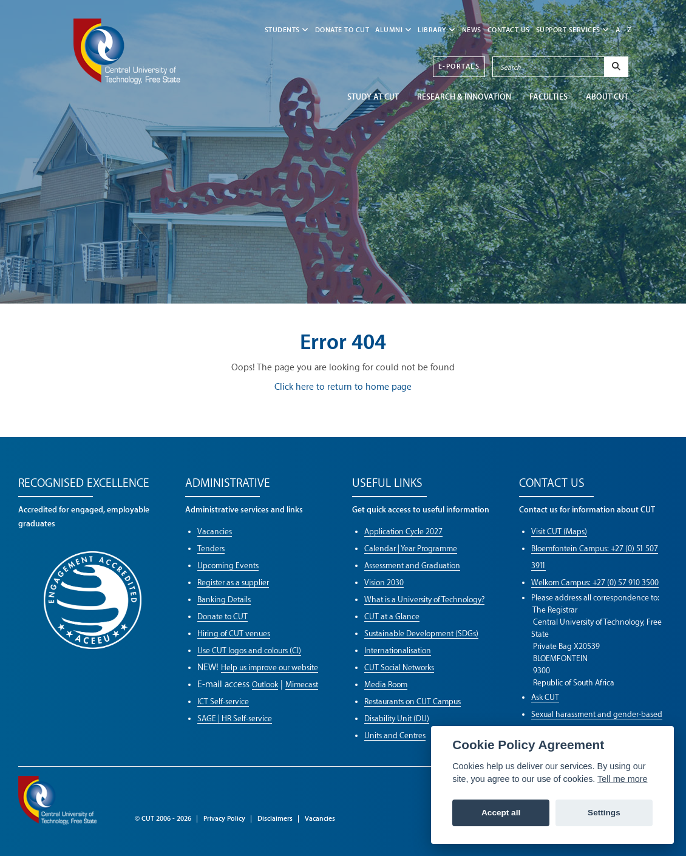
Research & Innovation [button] (464, 96)
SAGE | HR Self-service (234, 718)
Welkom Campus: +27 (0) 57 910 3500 (595, 582)
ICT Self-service (223, 701)
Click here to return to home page (343, 387)
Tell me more (622, 779)
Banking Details (224, 599)
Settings (604, 812)
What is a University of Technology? (424, 599)
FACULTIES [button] (548, 96)
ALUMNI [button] (393, 30)
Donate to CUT (342, 30)
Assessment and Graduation (412, 565)
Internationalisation (397, 650)
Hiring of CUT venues (233, 633)
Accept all (500, 812)
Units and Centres (395, 735)
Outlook (265, 684)
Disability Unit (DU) (396, 718)
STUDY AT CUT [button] (373, 96)
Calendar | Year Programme (410, 548)
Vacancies (214, 531)
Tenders (211, 548)
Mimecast (301, 684)
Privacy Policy (224, 819)
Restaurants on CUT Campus (412, 701)
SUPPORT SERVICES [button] (573, 30)
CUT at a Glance (391, 616)
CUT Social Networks (399, 667)
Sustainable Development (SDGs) (421, 633)
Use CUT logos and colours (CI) (249, 650)
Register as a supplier (233, 582)
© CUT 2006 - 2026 (163, 819)
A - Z (624, 30)
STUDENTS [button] (287, 30)
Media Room (385, 684)
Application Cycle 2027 (403, 531)
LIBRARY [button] (437, 30)
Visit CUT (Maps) (559, 531)
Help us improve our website (269, 667)
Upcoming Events (228, 565)
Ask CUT (545, 697)
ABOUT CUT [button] (607, 96)
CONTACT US (508, 30)
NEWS (471, 30)
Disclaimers (275, 819)
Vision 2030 (384, 582)
